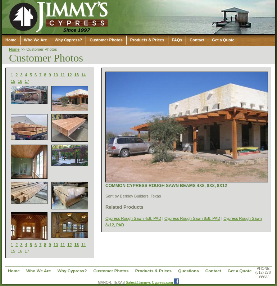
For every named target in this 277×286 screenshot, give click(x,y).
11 (62, 75)
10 (56, 75)
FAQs (177, 40)
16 (20, 81)
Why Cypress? (68, 40)
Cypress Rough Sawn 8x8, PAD (192, 218)
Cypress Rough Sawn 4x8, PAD (133, 218)
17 (27, 81)
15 (13, 81)
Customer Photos (106, 40)
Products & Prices (147, 40)
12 (69, 75)
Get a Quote (223, 40)
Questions (188, 270)
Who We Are (35, 40)
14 (83, 75)
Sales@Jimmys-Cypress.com (149, 283)
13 (76, 75)
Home (11, 40)
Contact (197, 40)
